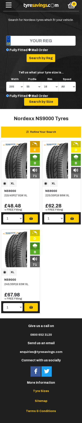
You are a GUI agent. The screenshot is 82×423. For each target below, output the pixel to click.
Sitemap (41, 401)
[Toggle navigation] (8, 5)
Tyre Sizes (41, 391)
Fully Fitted (18, 50)
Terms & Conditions (41, 411)
